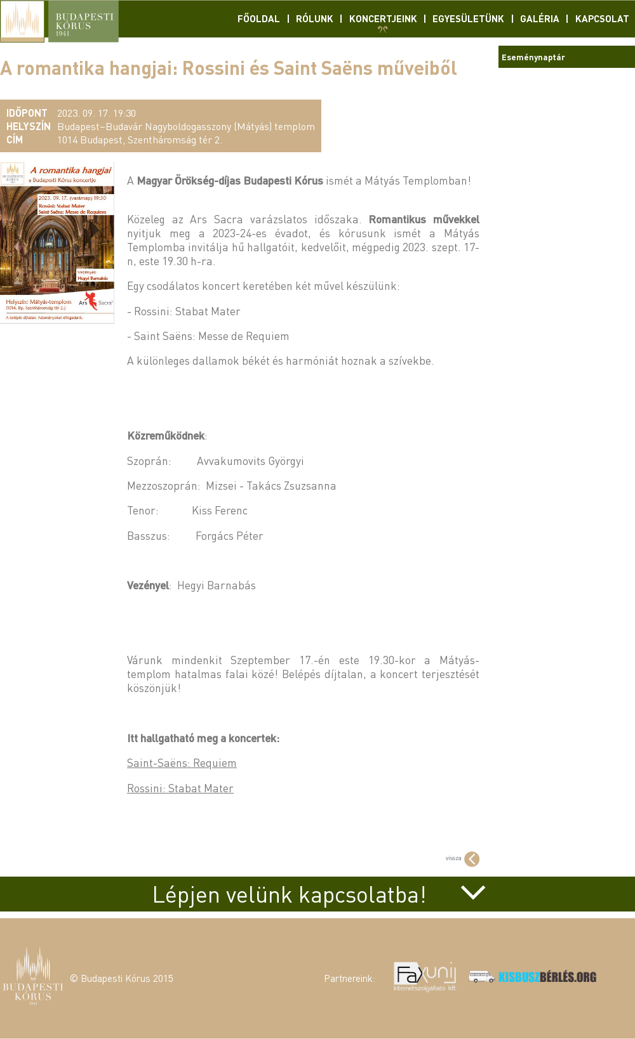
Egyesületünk (468, 18)
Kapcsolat (602, 18)
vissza (462, 857)
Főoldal (258, 18)
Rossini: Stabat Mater (180, 788)
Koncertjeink (383, 18)
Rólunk (314, 18)
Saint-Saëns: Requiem (182, 762)
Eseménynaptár (533, 56)
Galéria (539, 18)
